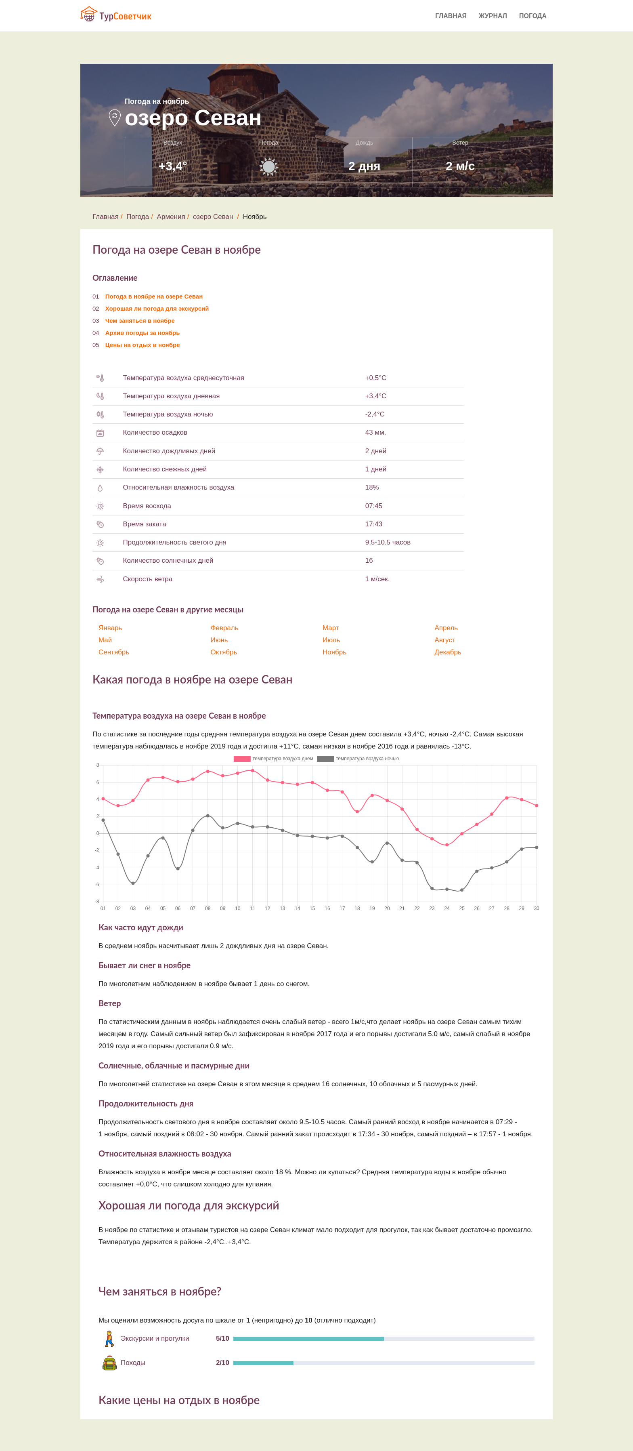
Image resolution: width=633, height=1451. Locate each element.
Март (331, 628)
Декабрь (448, 652)
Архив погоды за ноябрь (142, 332)
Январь (110, 628)
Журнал (493, 16)
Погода (533, 16)
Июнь (219, 640)
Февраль (225, 628)
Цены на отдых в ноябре (142, 344)
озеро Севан (213, 217)
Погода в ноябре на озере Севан (154, 296)
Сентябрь (114, 652)
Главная (451, 16)
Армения (171, 217)
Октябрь (224, 652)
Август (445, 640)
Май (105, 640)
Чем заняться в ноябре (140, 320)
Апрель (446, 628)
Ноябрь (334, 652)
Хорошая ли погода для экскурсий (157, 308)
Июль (331, 640)
